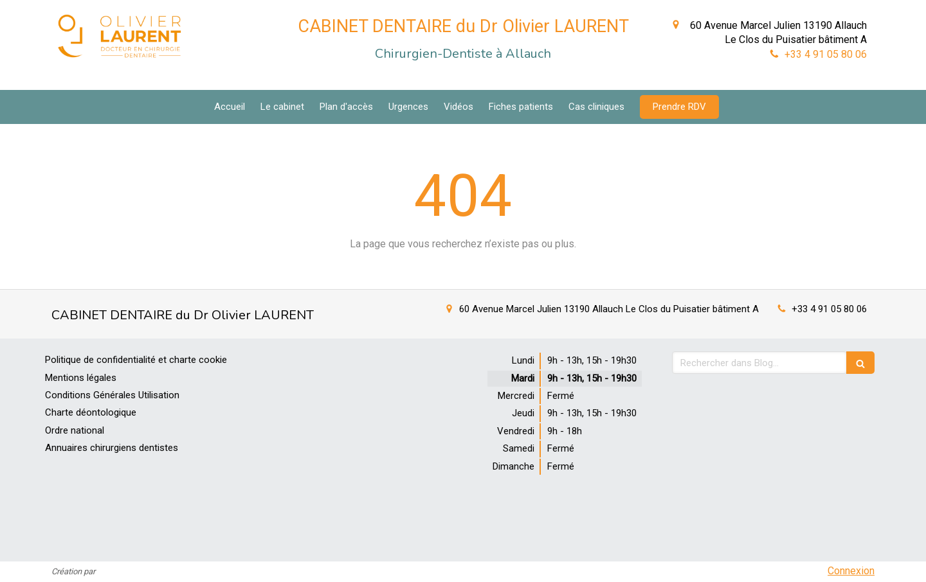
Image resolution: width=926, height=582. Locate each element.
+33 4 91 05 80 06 (826, 54)
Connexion (851, 571)
